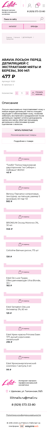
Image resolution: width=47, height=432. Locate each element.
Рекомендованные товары (23, 135)
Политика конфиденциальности (23, 415)
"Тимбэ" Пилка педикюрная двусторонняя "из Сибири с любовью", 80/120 (21, 167)
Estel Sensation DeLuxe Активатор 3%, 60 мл (18, 308)
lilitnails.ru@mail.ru (23, 397)
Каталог (12, 26)
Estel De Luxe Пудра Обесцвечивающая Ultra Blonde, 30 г (23, 280)
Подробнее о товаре (23, 141)
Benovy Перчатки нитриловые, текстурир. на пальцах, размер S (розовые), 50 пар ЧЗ (23, 196)
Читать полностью (23, 130)
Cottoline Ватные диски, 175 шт (22, 250)
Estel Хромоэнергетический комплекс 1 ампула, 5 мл (21, 364)
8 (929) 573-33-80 (23, 404)
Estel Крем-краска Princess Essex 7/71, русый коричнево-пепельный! (23, 337)
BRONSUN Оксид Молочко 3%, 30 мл (22, 224)
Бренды (34, 26)
